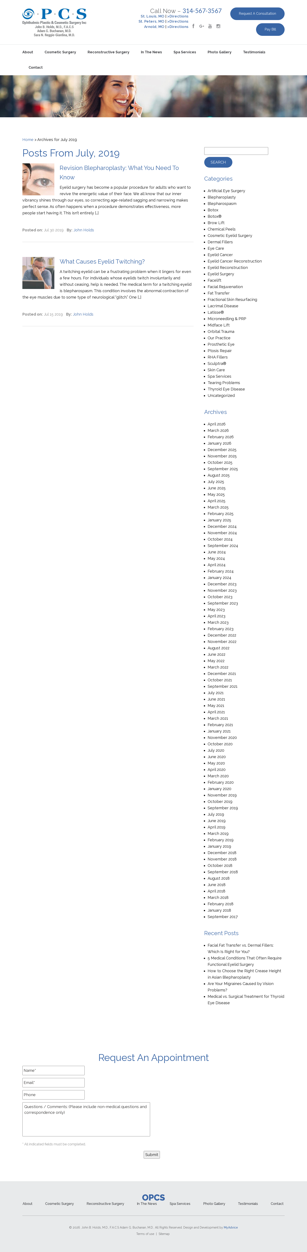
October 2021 (220, 680)
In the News (151, 52)
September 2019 (223, 808)
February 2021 (220, 724)
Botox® (215, 216)
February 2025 (220, 513)
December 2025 (222, 449)
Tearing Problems (224, 382)
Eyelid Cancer (220, 254)
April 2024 (217, 565)
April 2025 (216, 501)
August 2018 (219, 878)
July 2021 (216, 693)
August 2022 (218, 648)
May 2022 (216, 661)
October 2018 (220, 865)
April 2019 (216, 827)
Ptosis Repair (220, 350)
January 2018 (219, 910)
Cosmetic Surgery (60, 52)
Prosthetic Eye (221, 344)
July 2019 (216, 814)
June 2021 (216, 699)
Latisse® (216, 312)
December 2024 (222, 526)
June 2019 (217, 820)
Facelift (214, 280)
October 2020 (220, 744)
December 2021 (222, 673)
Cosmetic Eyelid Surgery (230, 235)
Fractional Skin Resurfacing (232, 299)
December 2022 (222, 635)
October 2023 (220, 597)
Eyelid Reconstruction (228, 267)
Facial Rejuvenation (225, 286)
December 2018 (222, 852)
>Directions (177, 16)
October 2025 (220, 462)
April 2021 (216, 712)
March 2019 (218, 833)
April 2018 (216, 891)
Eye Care (216, 248)
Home (27, 139)
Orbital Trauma (221, 331)
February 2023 (220, 629)
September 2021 (222, 686)
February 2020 (221, 782)
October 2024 (220, 539)
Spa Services (185, 52)
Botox (213, 210)
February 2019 (220, 840)
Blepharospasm (222, 203)
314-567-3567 (202, 10)
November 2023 (222, 590)
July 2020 (216, 750)
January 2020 (219, 788)
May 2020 (216, 763)
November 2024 (222, 533)
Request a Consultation (257, 14)
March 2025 (218, 507)
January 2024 (219, 577)
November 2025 (222, 456)
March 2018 (218, 897)
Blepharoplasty (222, 197)
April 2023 (216, 616)
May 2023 (216, 609)
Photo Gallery (220, 52)
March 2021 (218, 718)
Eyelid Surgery (221, 274)
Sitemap (164, 1234)
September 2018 (223, 872)
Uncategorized (221, 395)
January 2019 (219, 846)
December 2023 (222, 584)
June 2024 (217, 552)
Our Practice (219, 338)
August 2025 (219, 475)
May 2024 (216, 558)
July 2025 (216, 481)
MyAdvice (231, 1227)
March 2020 (218, 776)
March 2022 (218, 667)
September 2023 (223, 603)
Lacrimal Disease (223, 306)
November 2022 (222, 641)
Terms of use (145, 1234)
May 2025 (216, 494)
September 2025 (223, 469)
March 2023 (218, 622)
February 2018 (220, 904)
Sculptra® (217, 363)
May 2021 (216, 705)
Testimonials (254, 52)
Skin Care (216, 370)
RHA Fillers (218, 357)
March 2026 (218, 430)
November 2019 (222, 795)
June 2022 (216, 654)
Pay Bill (270, 29)
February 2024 (221, 571)
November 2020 (222, 737)
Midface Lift (219, 325)
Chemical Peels (222, 229)
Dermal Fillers (220, 242)
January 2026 (219, 443)
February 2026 (221, 437)
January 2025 (219, 520)
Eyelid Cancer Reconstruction (235, 261)
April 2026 (217, 424)
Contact (36, 67)
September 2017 (223, 916)
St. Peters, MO (152, 21)
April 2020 (217, 769)
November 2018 (222, 859)
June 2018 (217, 884)
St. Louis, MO (153, 16)
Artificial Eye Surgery (226, 191)
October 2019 (220, 801)
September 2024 (223, 545)
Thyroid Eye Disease (226, 389)
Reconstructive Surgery (108, 52)
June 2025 (217, 488)
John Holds (84, 230)
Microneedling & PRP (227, 318)
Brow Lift (216, 223)
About (27, 52)
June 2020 (217, 756)
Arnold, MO (154, 27)
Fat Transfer (219, 293)
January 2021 (219, 731)
